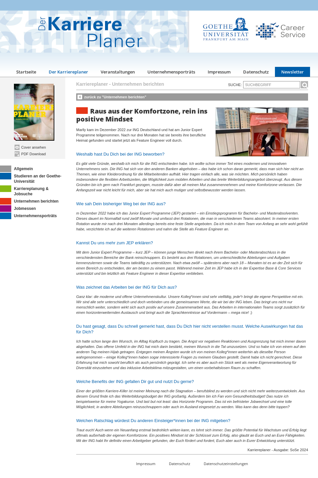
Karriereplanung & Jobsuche (24, 190)
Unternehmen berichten (29, 201)
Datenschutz (256, 72)
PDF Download (30, 154)
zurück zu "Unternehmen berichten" (115, 97)
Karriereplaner (92, 84)
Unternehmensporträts (171, 72)
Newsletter (292, 72)
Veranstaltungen (118, 72)
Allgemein (16, 169)
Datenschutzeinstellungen (226, 463)
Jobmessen (18, 208)
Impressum (219, 72)
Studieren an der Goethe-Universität (30, 178)
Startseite (26, 72)
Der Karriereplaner (68, 72)
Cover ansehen (30, 147)
